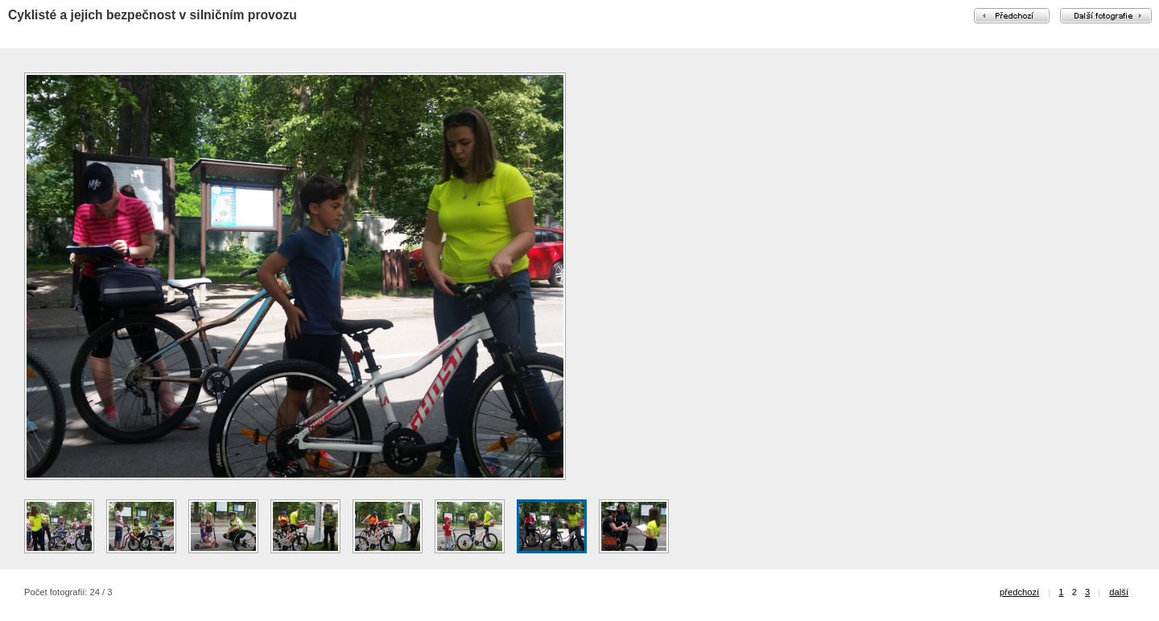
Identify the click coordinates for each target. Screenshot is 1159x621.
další (1118, 592)
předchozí (1019, 592)
